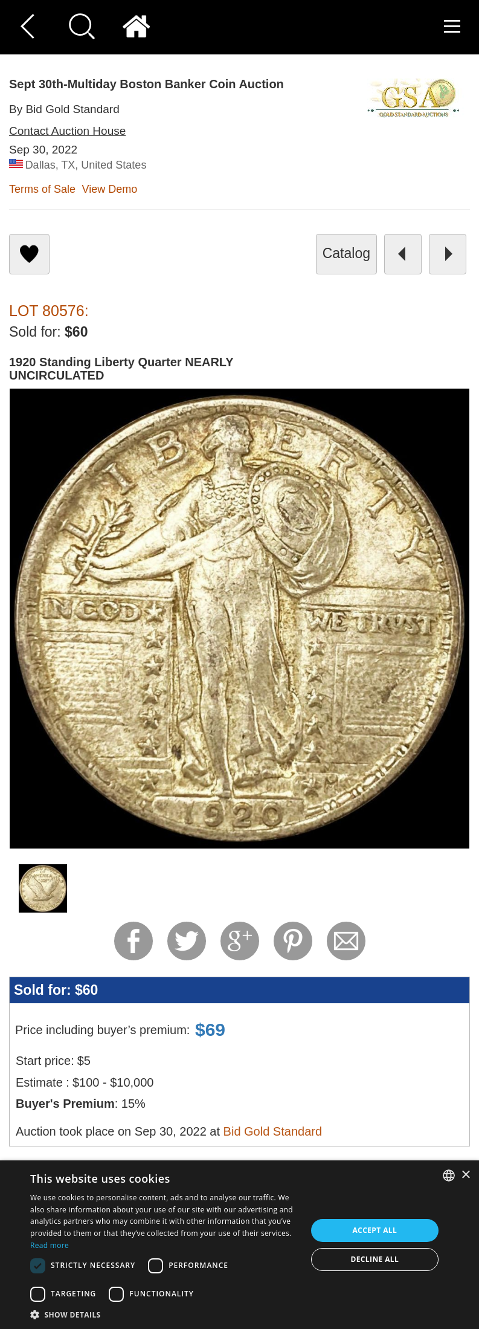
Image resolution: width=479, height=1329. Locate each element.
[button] (164, 1314)
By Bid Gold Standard (64, 109)
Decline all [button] (374, 1259)
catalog (346, 253)
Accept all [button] (374, 1230)
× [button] (465, 1175)
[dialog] (239, 1244)
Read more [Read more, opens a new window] (49, 1245)
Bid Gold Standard (272, 1131)
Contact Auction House (67, 130)
